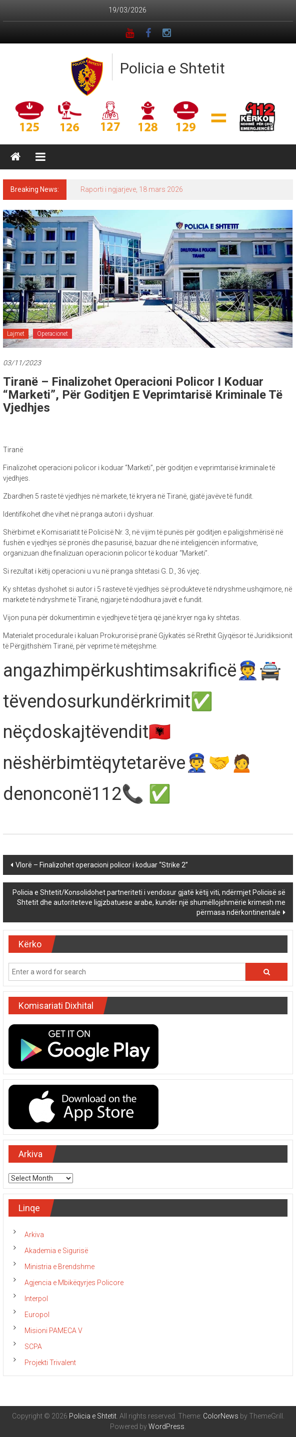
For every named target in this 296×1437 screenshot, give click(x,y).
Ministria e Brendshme (59, 1267)
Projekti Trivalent (50, 1363)
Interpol (36, 1299)
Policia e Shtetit (172, 68)
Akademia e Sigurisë (56, 1251)
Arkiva (34, 1235)
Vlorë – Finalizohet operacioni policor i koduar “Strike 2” (102, 865)
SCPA (33, 1347)
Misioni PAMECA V (53, 1331)
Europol (37, 1315)
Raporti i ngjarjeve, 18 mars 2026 (131, 189)
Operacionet (52, 333)
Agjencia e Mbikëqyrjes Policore (74, 1283)
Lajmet (15, 333)
